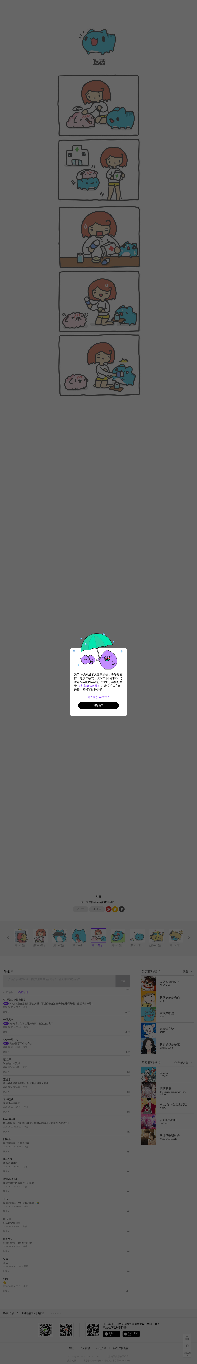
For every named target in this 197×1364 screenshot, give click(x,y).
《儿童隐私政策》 (89, 685)
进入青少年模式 (98, 697)
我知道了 (98, 705)
